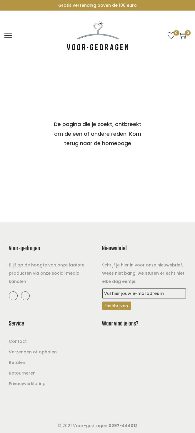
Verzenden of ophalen (33, 352)
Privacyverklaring (27, 384)
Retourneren (22, 373)
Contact (18, 341)
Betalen (17, 362)
